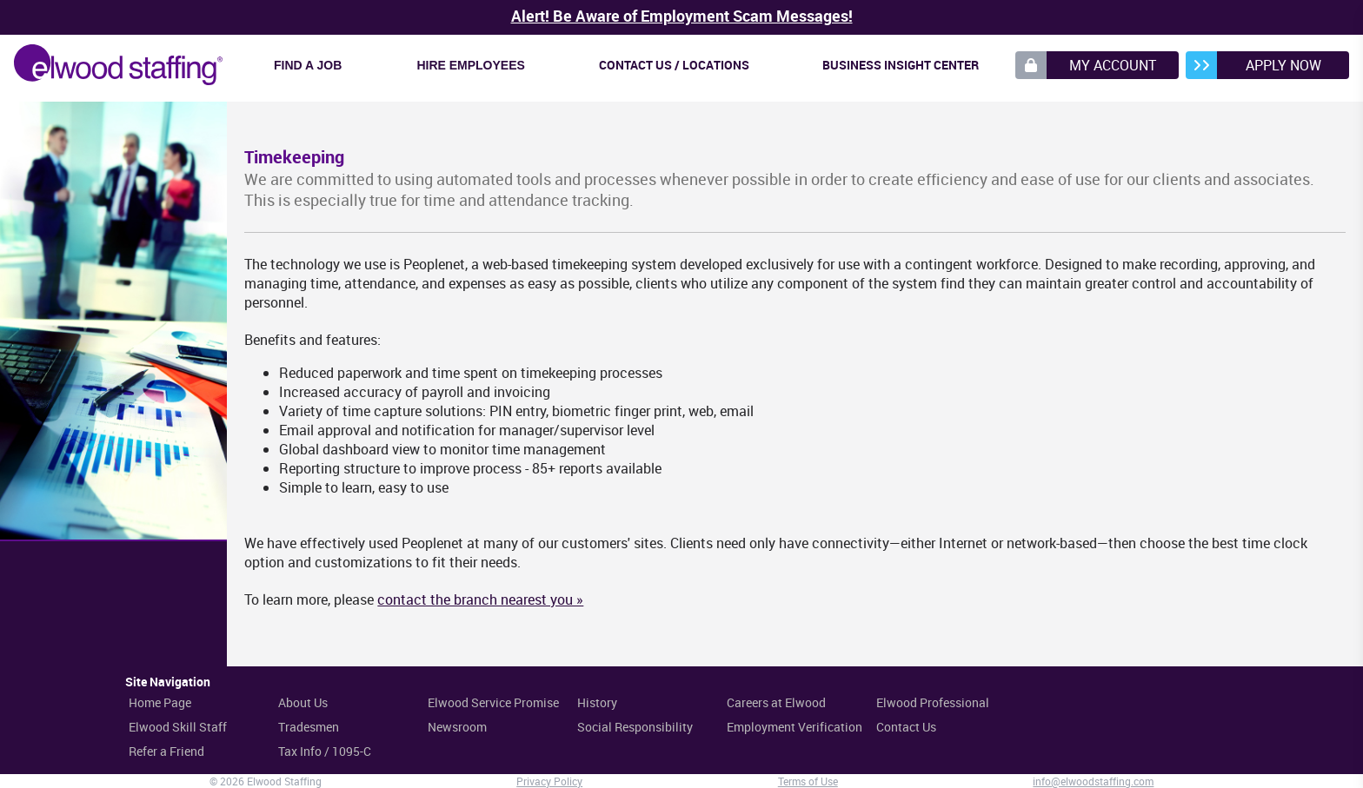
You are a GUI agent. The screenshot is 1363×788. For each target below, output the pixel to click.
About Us (303, 702)
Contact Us (906, 726)
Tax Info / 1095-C (324, 751)
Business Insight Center (900, 64)
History (597, 702)
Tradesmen (308, 726)
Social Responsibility (635, 726)
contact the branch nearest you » (480, 599)
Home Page (160, 702)
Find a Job (308, 65)
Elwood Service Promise (493, 702)
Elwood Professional (932, 702)
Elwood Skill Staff (178, 726)
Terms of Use (808, 781)
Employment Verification (794, 726)
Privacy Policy (549, 781)
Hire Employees (470, 65)
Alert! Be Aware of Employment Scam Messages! (682, 15)
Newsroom (457, 726)
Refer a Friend (166, 751)
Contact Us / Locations (674, 64)
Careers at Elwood (776, 702)
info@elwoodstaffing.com (1093, 781)
